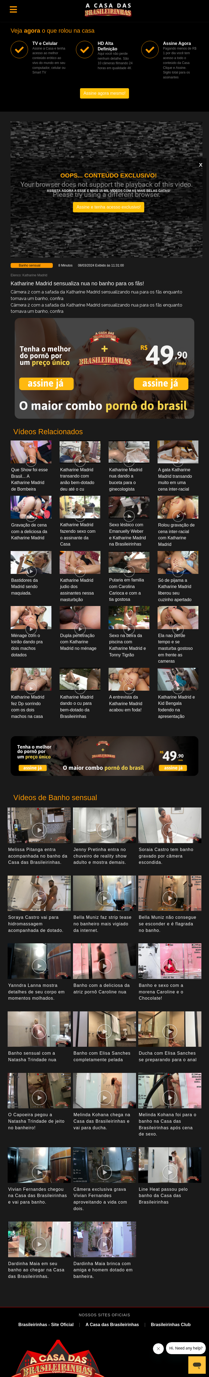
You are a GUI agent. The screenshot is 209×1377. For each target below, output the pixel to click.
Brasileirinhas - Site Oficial (46, 1324)
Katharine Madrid (34, 275)
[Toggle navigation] (13, 9)
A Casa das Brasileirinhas (112, 1324)
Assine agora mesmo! (105, 93)
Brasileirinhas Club (171, 1324)
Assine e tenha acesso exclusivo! (108, 207)
